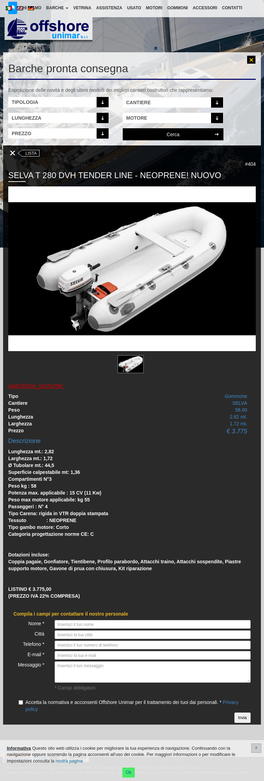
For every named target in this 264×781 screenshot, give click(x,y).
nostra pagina (69, 760)
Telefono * (33, 644)
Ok (129, 772)
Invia (242, 717)
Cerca (173, 134)
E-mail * (36, 654)
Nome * (36, 623)
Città (39, 634)
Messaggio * (31, 665)
